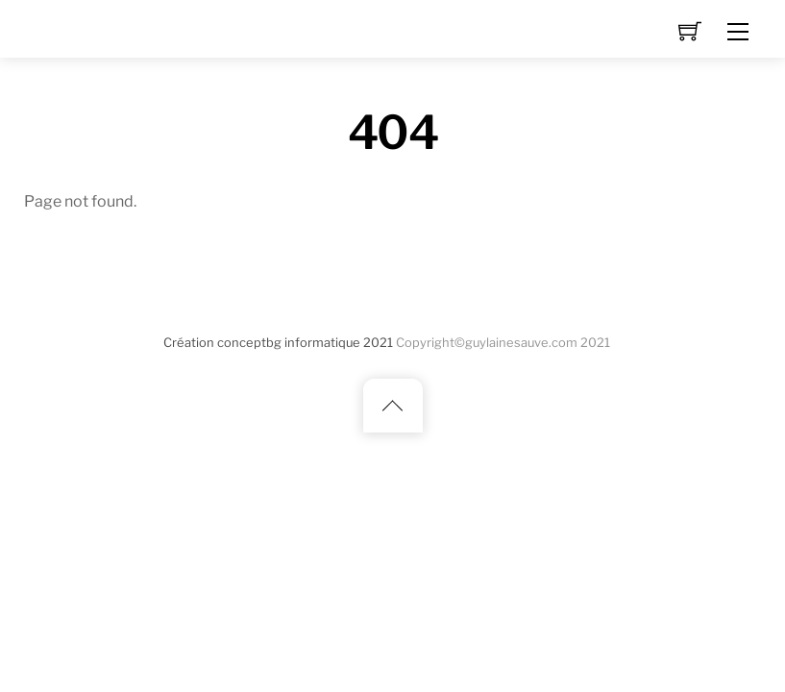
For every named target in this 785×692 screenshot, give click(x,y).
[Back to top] (393, 405)
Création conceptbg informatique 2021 (278, 342)
